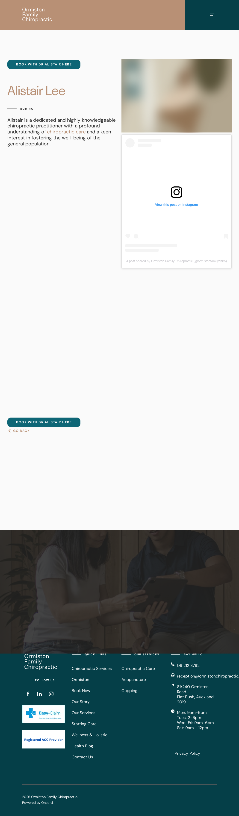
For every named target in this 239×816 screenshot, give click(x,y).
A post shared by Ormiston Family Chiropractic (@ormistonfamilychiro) (176, 261)
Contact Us (82, 757)
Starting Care (84, 723)
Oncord (47, 802)
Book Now (81, 690)
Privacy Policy (187, 753)
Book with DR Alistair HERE (35, 62)
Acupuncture (133, 679)
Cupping (129, 690)
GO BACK (15, 431)
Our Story (81, 701)
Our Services (83, 712)
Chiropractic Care (138, 668)
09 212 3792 (188, 665)
